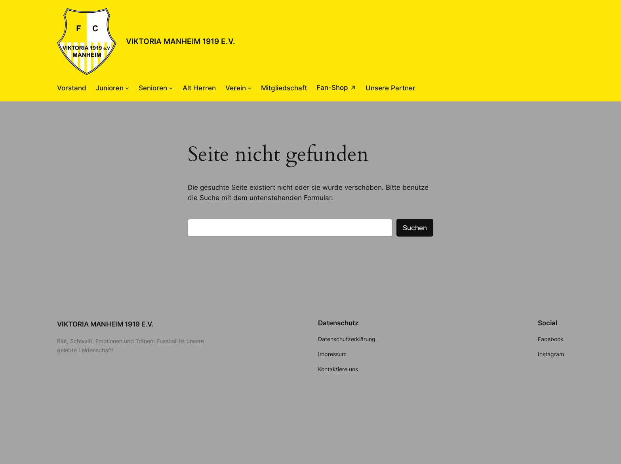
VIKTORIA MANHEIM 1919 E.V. (180, 41)
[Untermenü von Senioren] (171, 88)
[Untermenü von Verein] (249, 88)
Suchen (415, 228)
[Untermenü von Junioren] (127, 88)
